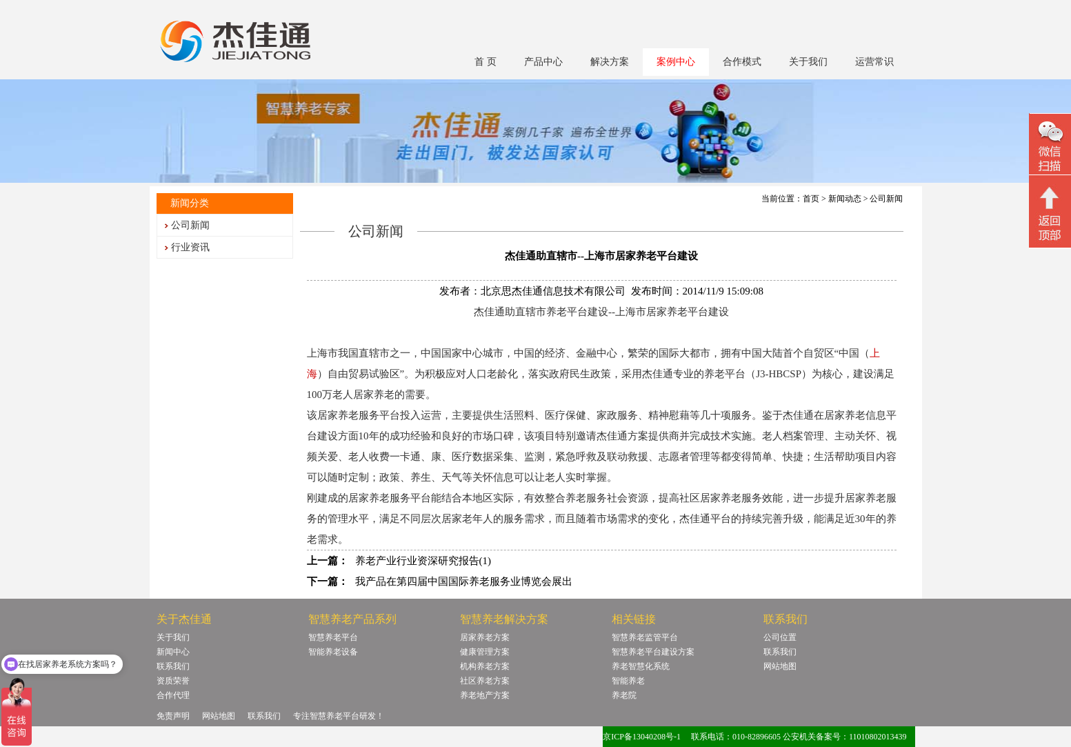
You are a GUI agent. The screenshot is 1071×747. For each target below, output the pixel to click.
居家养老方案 (485, 637)
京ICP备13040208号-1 (642, 736)
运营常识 (874, 62)
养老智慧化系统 (641, 666)
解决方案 (609, 62)
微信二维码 (1050, 146)
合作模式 (742, 62)
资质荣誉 (173, 681)
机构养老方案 (485, 666)
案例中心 (676, 62)
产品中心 (543, 62)
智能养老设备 (333, 652)
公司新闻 (190, 225)
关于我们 (808, 62)
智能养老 (628, 681)
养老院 (624, 695)
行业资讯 (190, 247)
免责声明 (173, 716)
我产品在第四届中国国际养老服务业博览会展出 (463, 581)
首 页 (485, 62)
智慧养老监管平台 (645, 637)
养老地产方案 (485, 695)
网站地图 (780, 666)
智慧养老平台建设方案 (653, 652)
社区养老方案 (485, 681)
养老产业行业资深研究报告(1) (423, 560)
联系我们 (173, 666)
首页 (811, 198)
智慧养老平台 (333, 637)
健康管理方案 (485, 652)
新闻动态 (844, 198)
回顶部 (1050, 213)
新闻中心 (173, 652)
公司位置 (780, 637)
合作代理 (173, 695)
